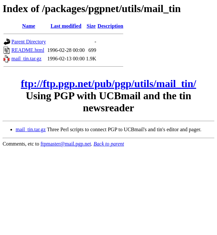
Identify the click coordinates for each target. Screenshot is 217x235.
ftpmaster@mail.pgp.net (65, 144)
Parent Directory (28, 41)
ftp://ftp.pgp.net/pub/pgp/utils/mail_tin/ (108, 83)
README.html (27, 50)
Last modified (65, 26)
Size (91, 26)
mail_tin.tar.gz (26, 58)
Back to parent (109, 144)
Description (110, 26)
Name (28, 26)
